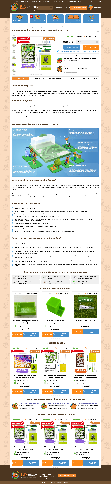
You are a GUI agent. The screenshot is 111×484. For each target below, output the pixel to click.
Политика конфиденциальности (88, 475)
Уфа (99, 1)
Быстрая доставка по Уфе (22, 1)
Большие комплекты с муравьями (26, 277)
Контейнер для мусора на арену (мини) (25, 322)
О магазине (46, 1)
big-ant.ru (45, 482)
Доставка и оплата (55, 78)
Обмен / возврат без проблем (87, 403)
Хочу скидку (93, 51)
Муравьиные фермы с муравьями (37, 21)
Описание (20, 78)
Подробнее (18, 334)
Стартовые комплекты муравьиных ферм (55, 22)
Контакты (61, 1)
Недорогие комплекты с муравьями (57, 282)
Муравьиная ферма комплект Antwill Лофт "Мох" (55, 377)
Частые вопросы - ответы (74, 1)
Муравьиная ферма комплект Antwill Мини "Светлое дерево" (85, 377)
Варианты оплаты (36, 1)
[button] (14, 75)
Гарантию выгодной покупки (29, 403)
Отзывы (73, 78)
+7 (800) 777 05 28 (63, 7)
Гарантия (54, 1)
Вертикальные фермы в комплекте (57, 277)
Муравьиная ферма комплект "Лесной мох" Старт (25, 448)
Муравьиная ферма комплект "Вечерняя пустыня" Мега (25, 377)
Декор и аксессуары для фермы (73, 21)
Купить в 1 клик (92, 47)
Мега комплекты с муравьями (85, 282)
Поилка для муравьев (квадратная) (55, 322)
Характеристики (38, 78)
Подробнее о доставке (70, 72)
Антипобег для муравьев (85, 321)
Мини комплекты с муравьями (25, 282)
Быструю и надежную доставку (59, 403)
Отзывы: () (78, 36)
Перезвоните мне (80, 7)
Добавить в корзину (73, 47)
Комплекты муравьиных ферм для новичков (87, 277)
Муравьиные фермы (20, 20)
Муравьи (91, 20)
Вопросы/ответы (90, 78)
